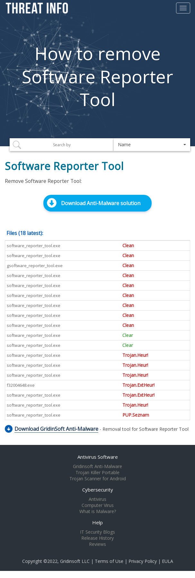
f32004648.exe (21, 385)
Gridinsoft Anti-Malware (97, 466)
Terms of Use (109, 561)
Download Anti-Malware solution (100, 203)
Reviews (97, 544)
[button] (152, 144)
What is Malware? (97, 511)
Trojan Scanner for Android (97, 478)
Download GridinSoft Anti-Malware (56, 428)
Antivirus (97, 499)
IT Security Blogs (97, 532)
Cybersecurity (97, 489)
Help (97, 522)
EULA (167, 561)
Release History (97, 538)
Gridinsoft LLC (75, 561)
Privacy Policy (143, 561)
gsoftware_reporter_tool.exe (35, 265)
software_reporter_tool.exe (33, 245)
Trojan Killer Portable (97, 472)
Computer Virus (98, 505)
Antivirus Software (97, 457)
